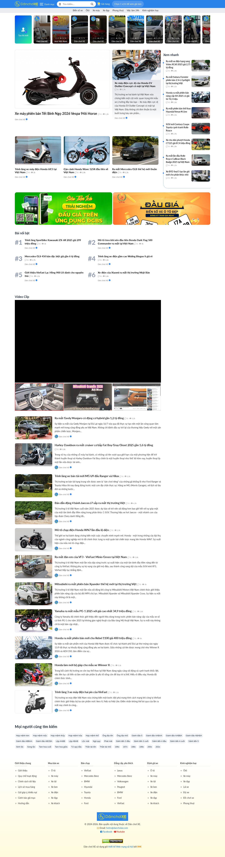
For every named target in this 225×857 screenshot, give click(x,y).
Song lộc (31, 747)
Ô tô (53, 770)
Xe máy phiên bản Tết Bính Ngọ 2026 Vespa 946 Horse (56, 113)
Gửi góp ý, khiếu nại (27, 792)
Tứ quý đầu (76, 747)
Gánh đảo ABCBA (44, 741)
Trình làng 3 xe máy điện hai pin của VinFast (81, 692)
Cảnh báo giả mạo (26, 797)
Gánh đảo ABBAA (24, 741)
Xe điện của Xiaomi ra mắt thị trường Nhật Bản (124, 272)
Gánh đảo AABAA (154, 735)
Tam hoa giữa (61, 747)
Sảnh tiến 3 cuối (141, 741)
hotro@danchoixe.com (117, 828)
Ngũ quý (96, 741)
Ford (86, 803)
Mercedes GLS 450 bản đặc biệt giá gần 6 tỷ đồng (52, 256)
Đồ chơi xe (188, 797)
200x (150, 747)
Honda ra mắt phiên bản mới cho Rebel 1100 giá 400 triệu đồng (93, 638)
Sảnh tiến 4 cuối (177, 741)
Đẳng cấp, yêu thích (123, 763)
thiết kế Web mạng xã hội (120, 846)
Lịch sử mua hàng (26, 787)
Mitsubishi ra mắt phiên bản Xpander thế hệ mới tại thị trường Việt (96, 584)
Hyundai (88, 787)
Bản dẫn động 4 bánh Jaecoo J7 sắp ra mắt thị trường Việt (90, 503)
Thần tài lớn (90, 747)
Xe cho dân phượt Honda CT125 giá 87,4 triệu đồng (178, 141)
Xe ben (54, 787)
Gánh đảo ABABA (194, 735)
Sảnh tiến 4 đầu (159, 741)
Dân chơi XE (20, 119)
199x (141, 747)
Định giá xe (152, 763)
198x (133, 747)
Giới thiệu (22, 770)
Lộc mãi (85, 741)
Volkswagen (122, 781)
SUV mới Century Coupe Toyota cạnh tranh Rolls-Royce (177, 127)
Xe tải (53, 781)
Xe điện (54, 792)
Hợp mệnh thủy (58, 735)
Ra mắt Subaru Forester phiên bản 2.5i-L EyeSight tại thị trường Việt (178, 80)
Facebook (106, 831)
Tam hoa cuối (45, 747)
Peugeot (121, 787)
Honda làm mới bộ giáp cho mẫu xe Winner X (82, 665)
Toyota (87, 792)
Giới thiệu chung (23, 763)
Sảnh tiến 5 (193, 741)
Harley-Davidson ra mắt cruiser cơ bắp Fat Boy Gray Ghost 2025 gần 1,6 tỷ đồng (104, 445)
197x (125, 747)
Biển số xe (78, 10)
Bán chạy (85, 763)
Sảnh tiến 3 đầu (123, 741)
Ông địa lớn (107, 735)
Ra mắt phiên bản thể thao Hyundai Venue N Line (178, 110)
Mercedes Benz (91, 776)
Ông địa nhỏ (122, 735)
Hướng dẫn (23, 803)
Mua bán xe (53, 763)
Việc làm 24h (133, 10)
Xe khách (55, 803)
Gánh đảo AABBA (174, 735)
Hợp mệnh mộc (40, 735)
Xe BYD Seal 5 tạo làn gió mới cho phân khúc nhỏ (178, 173)
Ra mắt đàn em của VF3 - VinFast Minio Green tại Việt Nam (91, 557)
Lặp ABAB (73, 741)
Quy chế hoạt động (27, 776)
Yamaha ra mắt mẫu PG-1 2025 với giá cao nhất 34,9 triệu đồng (93, 611)
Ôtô (88, 10)
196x (117, 747)
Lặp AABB (60, 741)
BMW (87, 781)
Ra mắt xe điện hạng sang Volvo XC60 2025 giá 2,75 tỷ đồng (178, 64)
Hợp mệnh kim (22, 735)
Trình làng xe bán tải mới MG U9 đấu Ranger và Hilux (87, 476)
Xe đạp (106, 10)
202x (158, 747)
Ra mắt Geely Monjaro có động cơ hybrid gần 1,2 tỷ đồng (89, 418)
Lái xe (186, 787)
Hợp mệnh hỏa (75, 735)
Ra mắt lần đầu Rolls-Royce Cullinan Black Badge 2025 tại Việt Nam (178, 158)
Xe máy (96, 10)
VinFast (87, 770)
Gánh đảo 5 (137, 735)
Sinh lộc (19, 747)
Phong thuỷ (118, 10)
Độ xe (186, 792)
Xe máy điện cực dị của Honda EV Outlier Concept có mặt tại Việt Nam (135, 84)
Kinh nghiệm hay (150, 10)
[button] (128, 4)
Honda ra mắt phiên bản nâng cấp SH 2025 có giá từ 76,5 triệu (177, 95)
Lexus (119, 770)
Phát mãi (108, 741)
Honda (87, 797)
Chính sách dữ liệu (27, 781)
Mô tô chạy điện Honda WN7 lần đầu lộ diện (82, 530)
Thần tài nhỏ (105, 747)
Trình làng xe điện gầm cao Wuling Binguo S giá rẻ (125, 256)
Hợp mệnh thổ (92, 735)
